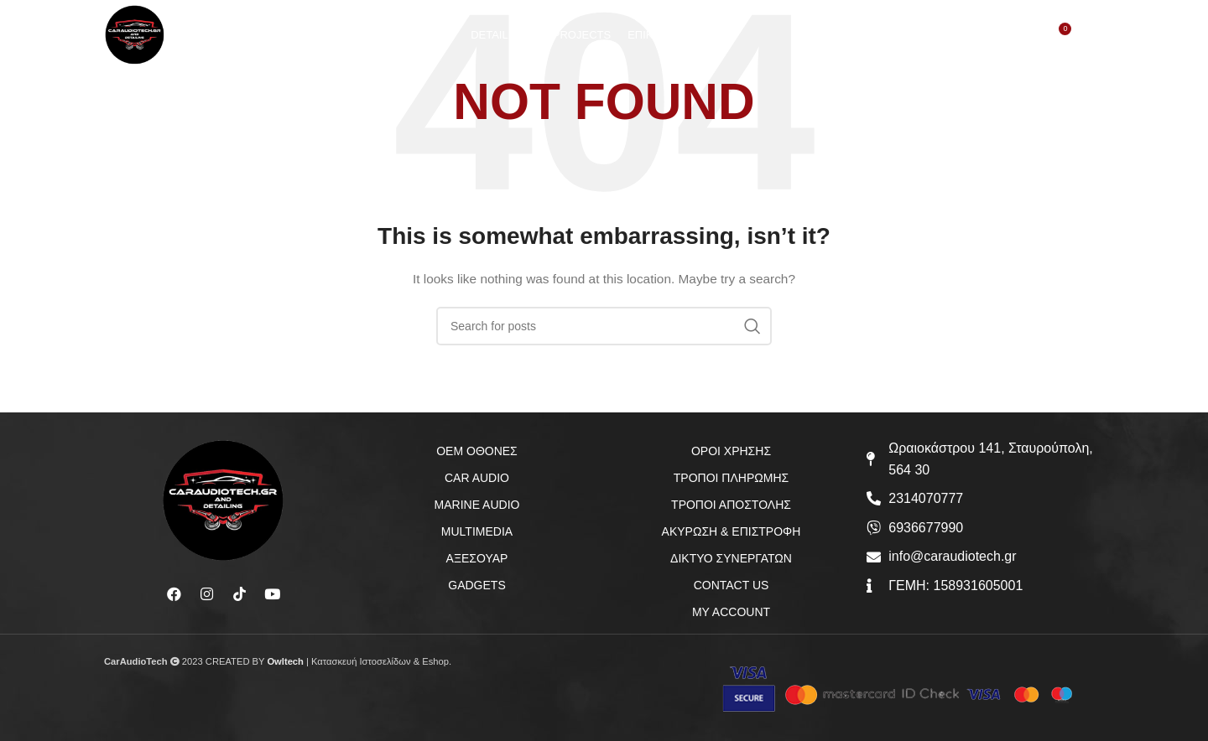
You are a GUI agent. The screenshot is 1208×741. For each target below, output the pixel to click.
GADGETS (476, 585)
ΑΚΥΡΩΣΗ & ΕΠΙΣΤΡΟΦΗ (731, 531)
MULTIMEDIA (477, 531)
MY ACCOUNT (731, 612)
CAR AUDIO (477, 477)
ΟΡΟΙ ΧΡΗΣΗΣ (731, 451)
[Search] (988, 43)
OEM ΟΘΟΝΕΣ (477, 451)
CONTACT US (731, 585)
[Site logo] (142, 41)
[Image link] (223, 499)
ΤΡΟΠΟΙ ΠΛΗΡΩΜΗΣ (731, 477)
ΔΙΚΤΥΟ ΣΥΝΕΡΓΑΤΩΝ (731, 558)
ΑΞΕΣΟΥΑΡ (477, 558)
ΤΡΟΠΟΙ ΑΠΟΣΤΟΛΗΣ (731, 504)
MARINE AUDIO (477, 504)
